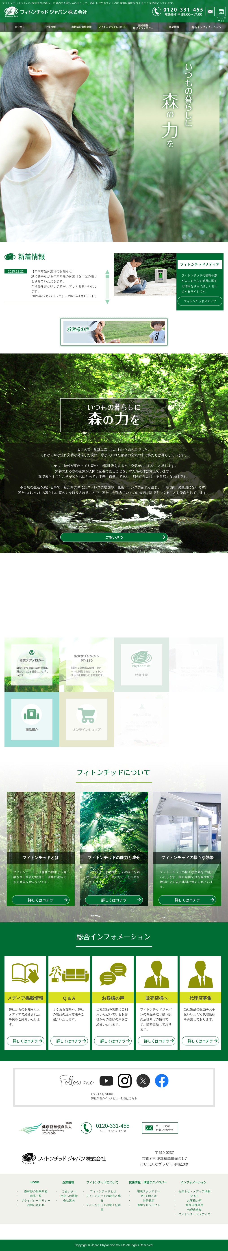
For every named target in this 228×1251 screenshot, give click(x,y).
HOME (34, 1182)
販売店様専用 (194, 1205)
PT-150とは (149, 1195)
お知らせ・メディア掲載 (194, 1191)
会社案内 (69, 1200)
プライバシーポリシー (35, 1200)
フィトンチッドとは (103, 1191)
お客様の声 (194, 1200)
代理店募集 (194, 1209)
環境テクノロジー (149, 1191)
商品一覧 (36, 1195)
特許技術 (149, 1200)
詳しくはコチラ (40, 900)
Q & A (195, 1195)
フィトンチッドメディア (200, 301)
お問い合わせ (36, 1205)
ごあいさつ (114, 537)
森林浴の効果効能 (36, 1191)
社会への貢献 (69, 1195)
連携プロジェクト (149, 1205)
